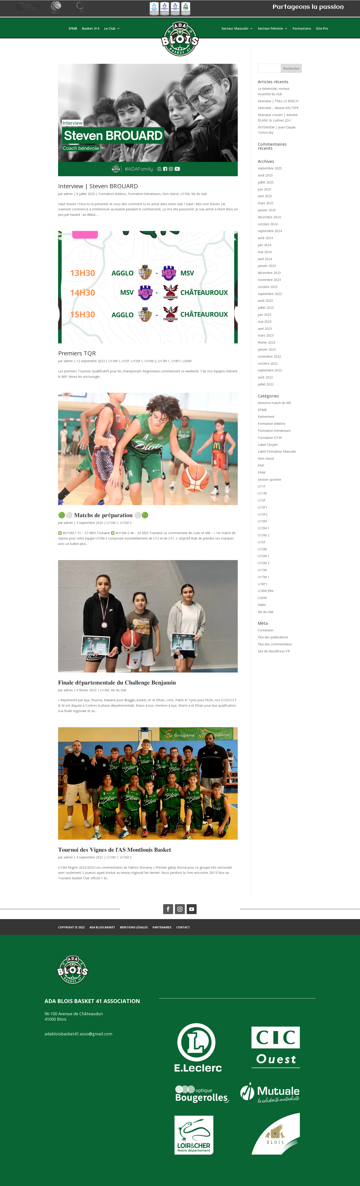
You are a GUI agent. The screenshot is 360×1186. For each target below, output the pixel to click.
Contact (183, 927)
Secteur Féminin (270, 29)
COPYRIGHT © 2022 (71, 927)
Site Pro (322, 29)
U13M (185, 194)
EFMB (73, 29)
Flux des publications (273, 637)
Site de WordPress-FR (274, 651)
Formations (302, 29)
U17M (262, 570)
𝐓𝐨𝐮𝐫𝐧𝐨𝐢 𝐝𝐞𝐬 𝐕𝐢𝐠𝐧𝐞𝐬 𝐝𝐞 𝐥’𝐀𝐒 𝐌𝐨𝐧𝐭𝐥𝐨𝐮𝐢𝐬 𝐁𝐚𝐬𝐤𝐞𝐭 (114, 849)
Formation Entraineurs (144, 194)
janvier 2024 (267, 266)
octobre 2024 (268, 224)
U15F (125, 361)
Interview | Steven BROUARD (98, 186)
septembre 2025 (270, 168)
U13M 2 (126, 523)
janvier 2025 (267, 210)
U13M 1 (114, 361)
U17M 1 (163, 361)
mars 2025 (265, 203)
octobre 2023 (268, 287)
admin (68, 194)
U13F (262, 500)
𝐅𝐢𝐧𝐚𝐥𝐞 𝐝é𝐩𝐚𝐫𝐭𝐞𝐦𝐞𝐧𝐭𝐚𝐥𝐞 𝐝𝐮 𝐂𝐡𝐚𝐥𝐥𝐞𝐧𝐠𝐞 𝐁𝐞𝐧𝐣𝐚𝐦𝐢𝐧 (117, 682)
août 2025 (265, 175)
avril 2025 (265, 196)
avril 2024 (265, 259)
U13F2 (262, 514)
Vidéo (262, 605)
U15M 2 (150, 361)
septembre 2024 (270, 231)
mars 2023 (265, 335)
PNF (261, 465)
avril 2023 (265, 328)
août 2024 (265, 238)
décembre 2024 (269, 217)
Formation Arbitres (112, 194)
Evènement (266, 416)
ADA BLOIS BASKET (102, 927)
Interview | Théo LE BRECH (278, 101)
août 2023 (265, 300)
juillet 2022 (266, 384)
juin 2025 (264, 189)
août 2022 (265, 377)
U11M (262, 493)
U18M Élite (266, 591)
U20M (187, 361)
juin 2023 (264, 314)
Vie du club (199, 194)
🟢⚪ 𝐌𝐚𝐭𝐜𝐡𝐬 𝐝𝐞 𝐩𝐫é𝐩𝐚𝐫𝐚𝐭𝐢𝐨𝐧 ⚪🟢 (103, 515)
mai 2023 (264, 321)
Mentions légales (134, 927)
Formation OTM (270, 437)
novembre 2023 (269, 280)
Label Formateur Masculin (277, 451)
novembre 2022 (269, 356)
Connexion (265, 630)
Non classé (170, 194)
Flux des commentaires (275, 644)
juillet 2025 (266, 182)
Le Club (109, 29)
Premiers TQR (77, 353)
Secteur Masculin (234, 29)
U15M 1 (137, 361)
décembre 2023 (269, 273)
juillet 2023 (266, 307)
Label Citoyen (268, 444)
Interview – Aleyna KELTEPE (278, 108)
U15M (262, 549)
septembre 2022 (270, 370)
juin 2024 (264, 245)
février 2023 (266, 342)
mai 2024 (264, 252)
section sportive (269, 479)
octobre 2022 (268, 363)
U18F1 (176, 361)
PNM (261, 472)
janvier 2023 (267, 349)
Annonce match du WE (274, 403)
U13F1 (262, 507)
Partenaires (162, 927)
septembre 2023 (270, 294)
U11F (262, 486)
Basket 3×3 (90, 29)
